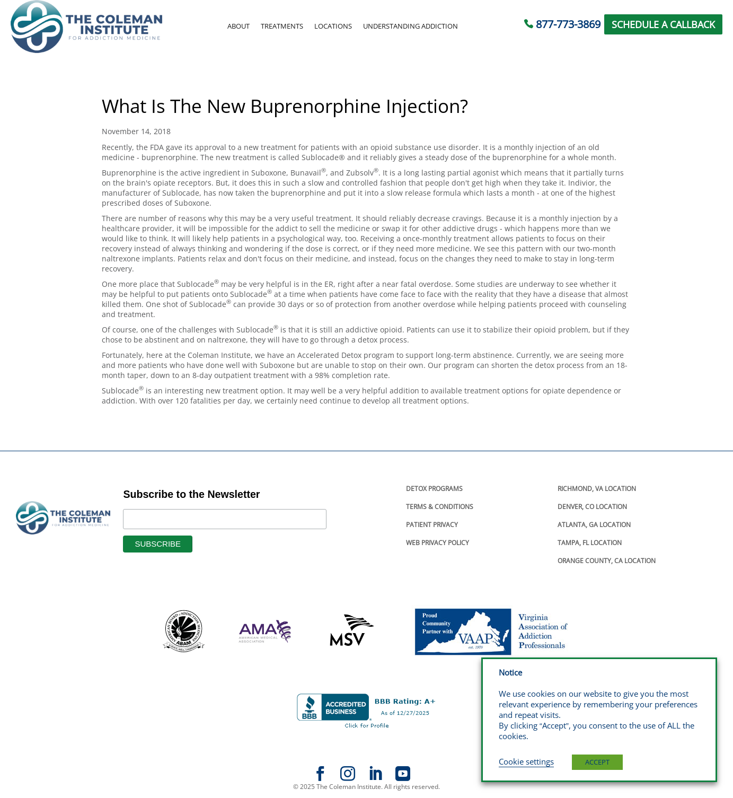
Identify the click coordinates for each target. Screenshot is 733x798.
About (238, 26)
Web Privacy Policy (437, 542)
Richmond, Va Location (597, 488)
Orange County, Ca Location (607, 560)
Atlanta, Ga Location (594, 524)
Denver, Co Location (592, 506)
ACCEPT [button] (597, 762)
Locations (333, 26)
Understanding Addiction (410, 26)
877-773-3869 (568, 24)
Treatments (282, 26)
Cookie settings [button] (526, 761)
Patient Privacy (432, 524)
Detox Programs (434, 488)
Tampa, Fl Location (590, 542)
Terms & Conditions (439, 506)
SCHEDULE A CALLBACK (663, 24)
